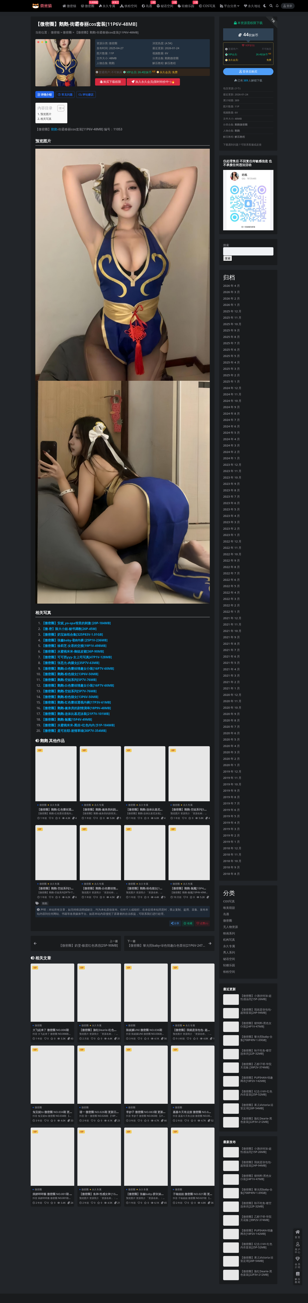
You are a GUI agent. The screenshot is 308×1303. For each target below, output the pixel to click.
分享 (175, 924)
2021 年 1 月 (231, 688)
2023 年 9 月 (231, 484)
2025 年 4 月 (231, 362)
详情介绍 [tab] (46, 95)
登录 (287, 6)
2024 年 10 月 (232, 401)
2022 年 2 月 (231, 605)
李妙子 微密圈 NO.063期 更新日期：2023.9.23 (146, 1114)
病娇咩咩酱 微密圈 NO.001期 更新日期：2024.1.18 (52, 1196)
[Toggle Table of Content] (58, 108)
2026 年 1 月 (231, 305)
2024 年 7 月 (231, 420)
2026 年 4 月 (231, 286)
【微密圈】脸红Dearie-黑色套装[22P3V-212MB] (256, 1120)
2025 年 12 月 (232, 311)
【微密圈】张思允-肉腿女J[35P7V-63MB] (70, 663)
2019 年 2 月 (231, 835)
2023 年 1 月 (231, 535)
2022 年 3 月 (231, 599)
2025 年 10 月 (232, 324)
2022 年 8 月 (231, 567)
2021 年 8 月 (231, 644)
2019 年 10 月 (232, 784)
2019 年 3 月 (231, 829)
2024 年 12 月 (232, 388)
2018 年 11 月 (232, 854)
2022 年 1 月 (231, 611)
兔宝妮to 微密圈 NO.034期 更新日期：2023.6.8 (52, 1114)
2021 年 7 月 (231, 650)
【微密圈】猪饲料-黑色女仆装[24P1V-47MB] (256, 1024)
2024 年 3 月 (231, 445)
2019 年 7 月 (231, 803)
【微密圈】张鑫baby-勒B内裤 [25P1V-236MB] (74, 641)
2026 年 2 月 (231, 298)
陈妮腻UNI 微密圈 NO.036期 (145, 1030)
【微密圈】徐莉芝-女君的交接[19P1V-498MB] (74, 646)
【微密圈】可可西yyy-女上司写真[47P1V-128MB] (77, 658)
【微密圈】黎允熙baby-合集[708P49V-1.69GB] (256, 1038)
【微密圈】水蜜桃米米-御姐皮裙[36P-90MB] (73, 652)
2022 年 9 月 (231, 560)
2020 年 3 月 (231, 752)
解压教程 (170, 63)
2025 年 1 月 (231, 381)
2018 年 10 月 (232, 861)
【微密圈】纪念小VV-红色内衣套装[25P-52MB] (256, 1092)
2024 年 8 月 (231, 413)
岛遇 (226, 914)
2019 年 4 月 (231, 822)
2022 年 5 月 (231, 586)
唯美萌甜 (229, 908)
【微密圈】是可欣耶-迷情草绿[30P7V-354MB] (74, 731)
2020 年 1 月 (231, 765)
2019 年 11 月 (232, 778)
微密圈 (67, 32)
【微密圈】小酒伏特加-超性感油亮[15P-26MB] (256, 997)
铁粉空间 (229, 972)
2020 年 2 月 (231, 759)
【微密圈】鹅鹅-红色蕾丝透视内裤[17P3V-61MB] (76, 703)
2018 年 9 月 (231, 867)
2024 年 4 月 (231, 439)
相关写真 (45, 119)
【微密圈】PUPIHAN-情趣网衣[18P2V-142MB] (256, 1079)
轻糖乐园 (229, 965)
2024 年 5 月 (231, 432)
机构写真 (229, 940)
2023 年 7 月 (231, 496)
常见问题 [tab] (70, 95)
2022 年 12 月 (232, 541)
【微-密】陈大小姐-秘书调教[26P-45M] (69, 629)
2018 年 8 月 (231, 874)
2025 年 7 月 (231, 343)
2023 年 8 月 (231, 490)
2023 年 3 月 (231, 522)
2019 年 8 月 (231, 797)
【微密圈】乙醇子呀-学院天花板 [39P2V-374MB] (256, 1065)
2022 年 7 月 (231, 573)
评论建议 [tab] (94, 95)
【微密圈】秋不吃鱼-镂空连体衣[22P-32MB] (256, 1052)
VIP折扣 (248, 45)
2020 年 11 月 (232, 701)
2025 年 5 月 (231, 356)
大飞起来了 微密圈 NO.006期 (52, 1030)
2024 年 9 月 (231, 407)
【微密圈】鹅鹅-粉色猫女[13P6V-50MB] (70, 675)
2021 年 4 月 (231, 669)
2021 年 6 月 (231, 656)
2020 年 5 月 (231, 739)
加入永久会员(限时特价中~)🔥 (153, 81)
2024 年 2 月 (231, 452)
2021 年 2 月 (231, 682)
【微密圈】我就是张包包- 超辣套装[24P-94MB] (191, 1032)
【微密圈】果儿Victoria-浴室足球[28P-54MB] (256, 1106)
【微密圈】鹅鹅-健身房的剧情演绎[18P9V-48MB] (76, 709)
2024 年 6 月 (231, 426)
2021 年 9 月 (231, 637)
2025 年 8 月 (231, 337)
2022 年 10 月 (232, 554)
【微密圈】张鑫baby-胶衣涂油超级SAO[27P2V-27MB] (145, 1196)
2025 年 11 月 (232, 317)
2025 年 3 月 (231, 369)
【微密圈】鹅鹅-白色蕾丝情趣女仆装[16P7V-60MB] (78, 669)
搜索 (226, 245)
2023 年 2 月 (231, 528)
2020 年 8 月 (231, 720)
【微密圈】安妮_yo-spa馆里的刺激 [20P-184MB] (76, 624)
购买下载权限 (110, 81)
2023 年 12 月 (232, 465)
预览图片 (45, 114)
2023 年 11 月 (232, 471)
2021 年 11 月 (232, 624)
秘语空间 (229, 959)
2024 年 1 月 (231, 458)
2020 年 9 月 (231, 714)
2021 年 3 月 (231, 675)
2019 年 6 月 (231, 810)
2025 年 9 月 (231, 330)
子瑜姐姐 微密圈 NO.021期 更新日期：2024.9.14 (192, 1196)
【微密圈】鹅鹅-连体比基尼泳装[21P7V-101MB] (76, 714)
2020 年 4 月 (231, 746)
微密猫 (55, 32)
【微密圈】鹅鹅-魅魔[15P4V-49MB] (67, 720)
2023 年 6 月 (231, 503)
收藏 (187, 924)
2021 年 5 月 (231, 663)
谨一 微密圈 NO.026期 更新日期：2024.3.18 (99, 1114)
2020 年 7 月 (231, 726)
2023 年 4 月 (231, 516)
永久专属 (54, 805)
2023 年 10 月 (232, 477)
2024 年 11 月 (232, 394)
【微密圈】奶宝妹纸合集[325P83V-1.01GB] (72, 635)
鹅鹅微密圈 (172, 58)
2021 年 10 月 (232, 631)
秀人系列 (229, 952)
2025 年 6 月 (231, 349)
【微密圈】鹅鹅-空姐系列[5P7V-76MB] (69, 680)
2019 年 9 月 (231, 790)
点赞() (202, 924)
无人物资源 (230, 927)
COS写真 (229, 901)
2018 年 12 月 (232, 848)
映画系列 (229, 933)
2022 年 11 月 (232, 548)
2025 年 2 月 (231, 375)
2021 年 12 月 (232, 618)
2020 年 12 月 (232, 695)
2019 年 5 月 (231, 816)
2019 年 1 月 (231, 842)
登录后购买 (248, 71)
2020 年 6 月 (231, 733)
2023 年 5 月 (231, 509)
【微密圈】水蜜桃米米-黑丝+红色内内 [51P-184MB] (78, 726)
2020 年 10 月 (232, 707)
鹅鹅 (112, 63)
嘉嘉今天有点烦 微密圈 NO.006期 (192, 1114)
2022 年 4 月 (231, 592)
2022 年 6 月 (231, 580)
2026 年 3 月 (231, 292)
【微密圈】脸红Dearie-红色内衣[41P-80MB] (97, 1032)
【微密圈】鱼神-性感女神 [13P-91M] (98, 1196)
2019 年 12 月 (232, 771)
